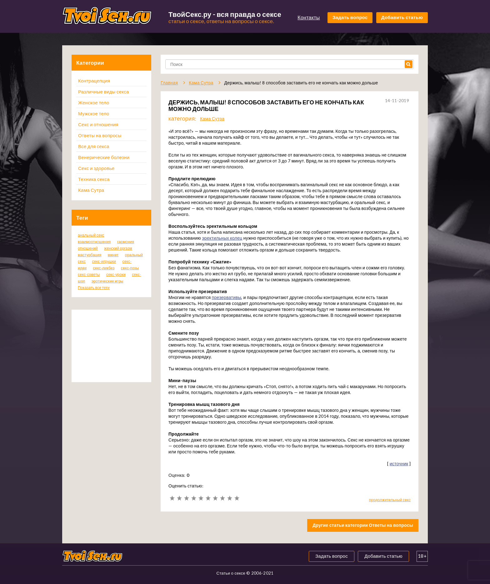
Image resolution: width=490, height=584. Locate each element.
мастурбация (90, 254)
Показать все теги (94, 287)
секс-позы (130, 268)
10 (236, 498)
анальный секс (91, 235)
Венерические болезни (103, 157)
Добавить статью (402, 17)
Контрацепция (94, 80)
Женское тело (93, 102)
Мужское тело (93, 113)
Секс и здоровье (96, 168)
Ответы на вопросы (99, 135)
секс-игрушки (104, 261)
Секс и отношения (98, 124)
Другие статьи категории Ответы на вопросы (362, 525)
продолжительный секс (390, 499)
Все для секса (93, 146)
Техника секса (94, 179)
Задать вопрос (350, 17)
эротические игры (107, 281)
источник (399, 463)
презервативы (227, 297)
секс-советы (89, 274)
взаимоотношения (94, 241)
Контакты (309, 17)
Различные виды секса (103, 91)
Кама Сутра (91, 190)
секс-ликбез (103, 268)
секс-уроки (116, 274)
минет (113, 254)
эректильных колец (222, 238)
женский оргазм (118, 248)
